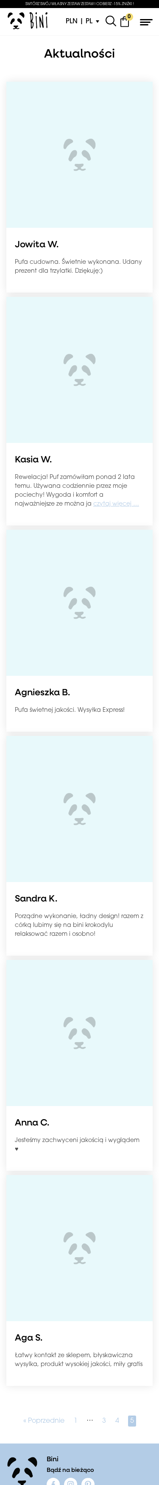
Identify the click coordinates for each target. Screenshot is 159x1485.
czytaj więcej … (116, 504)
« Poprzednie (43, 1421)
